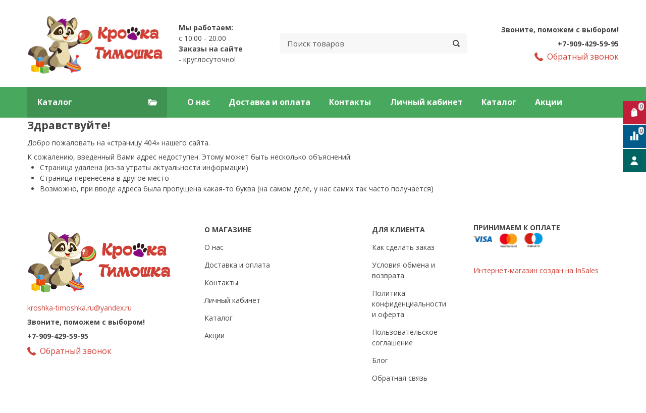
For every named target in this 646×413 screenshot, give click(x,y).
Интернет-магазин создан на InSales (536, 270)
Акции (548, 102)
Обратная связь (399, 378)
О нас (198, 102)
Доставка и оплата (269, 102)
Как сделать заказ (403, 247)
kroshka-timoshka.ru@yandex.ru (79, 308)
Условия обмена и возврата (403, 270)
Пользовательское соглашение (405, 337)
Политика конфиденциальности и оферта (409, 303)
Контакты (350, 102)
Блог (380, 360)
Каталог (498, 102)
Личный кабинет (426, 102)
